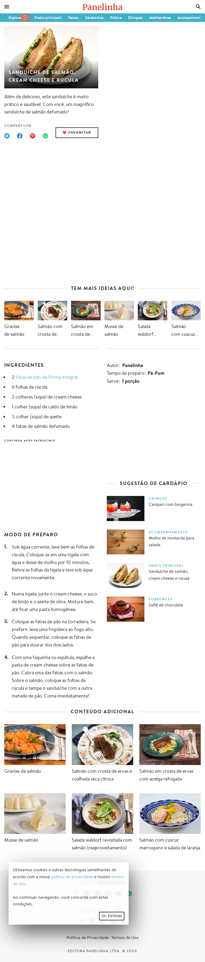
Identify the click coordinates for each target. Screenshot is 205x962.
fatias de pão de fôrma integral (46, 377)
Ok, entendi (111, 916)
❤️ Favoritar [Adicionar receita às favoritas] (76, 133)
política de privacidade (72, 877)
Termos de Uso (125, 937)
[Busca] (198, 6)
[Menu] (6, 6)
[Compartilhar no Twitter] (7, 135)
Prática (116, 17)
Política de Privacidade (87, 937)
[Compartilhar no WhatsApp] (45, 135)
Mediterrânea (160, 17)
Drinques (135, 17)
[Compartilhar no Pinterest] (32, 135)
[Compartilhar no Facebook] (19, 135)
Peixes (73, 17)
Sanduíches (94, 17)
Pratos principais (48, 17)
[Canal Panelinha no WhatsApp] (129, 893)
